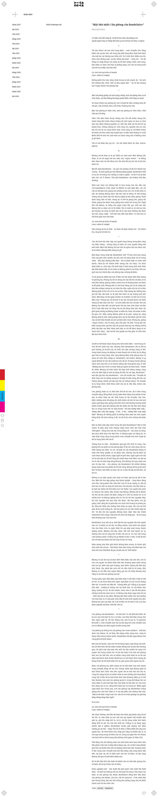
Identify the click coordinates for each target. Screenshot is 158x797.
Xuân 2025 (16, 87)
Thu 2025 (16, 44)
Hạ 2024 (15, 67)
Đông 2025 (16, 82)
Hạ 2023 (15, 29)
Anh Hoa (100, 788)
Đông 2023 (16, 39)
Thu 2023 (16, 34)
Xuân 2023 (16, 24)
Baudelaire (109, 788)
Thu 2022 (16, 53)
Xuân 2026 (16, 91)
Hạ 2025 (15, 48)
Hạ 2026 (15, 96)
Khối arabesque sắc (54, 24)
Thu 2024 (16, 77)
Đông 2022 (16, 58)
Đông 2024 (16, 72)
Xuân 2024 (16, 63)
